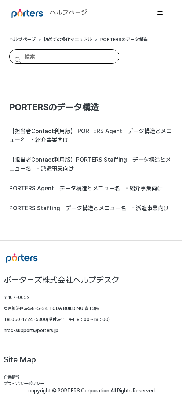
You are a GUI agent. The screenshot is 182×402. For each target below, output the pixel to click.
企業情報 (12, 377)
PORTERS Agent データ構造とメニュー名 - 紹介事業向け (86, 188)
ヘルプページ (22, 39)
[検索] (64, 56)
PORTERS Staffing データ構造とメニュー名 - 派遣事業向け (89, 208)
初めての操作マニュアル (68, 39)
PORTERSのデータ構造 (124, 39)
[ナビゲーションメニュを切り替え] (160, 13)
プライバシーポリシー (24, 383)
